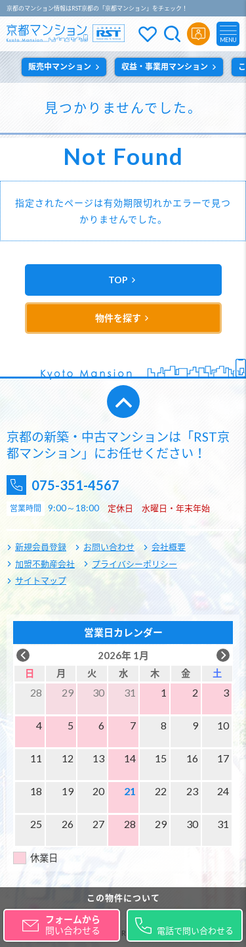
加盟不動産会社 (45, 564)
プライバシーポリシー (134, 564)
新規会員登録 (40, 547)
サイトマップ (40, 580)
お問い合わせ (108, 547)
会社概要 (169, 547)
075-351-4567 (75, 485)
